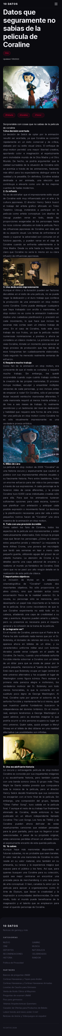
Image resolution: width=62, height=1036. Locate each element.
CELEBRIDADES (39, 954)
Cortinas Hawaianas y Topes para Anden (22, 979)
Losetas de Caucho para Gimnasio (19, 987)
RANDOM (36, 957)
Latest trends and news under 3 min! (20, 1012)
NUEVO (6, 942)
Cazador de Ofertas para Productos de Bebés (25, 1008)
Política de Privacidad (13, 962)
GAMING (36, 942)
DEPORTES (8, 950)
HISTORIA (7, 957)
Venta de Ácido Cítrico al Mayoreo (19, 991)
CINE (5, 946)
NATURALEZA (38, 950)
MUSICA (36, 946)
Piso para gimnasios (12, 999)
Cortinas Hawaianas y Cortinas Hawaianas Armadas (27, 983)
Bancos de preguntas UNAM (16, 975)
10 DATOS (10, 3)
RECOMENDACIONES (13, 954)
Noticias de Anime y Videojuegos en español (24, 1016)
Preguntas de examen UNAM (17, 995)
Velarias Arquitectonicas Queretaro (19, 1003)
